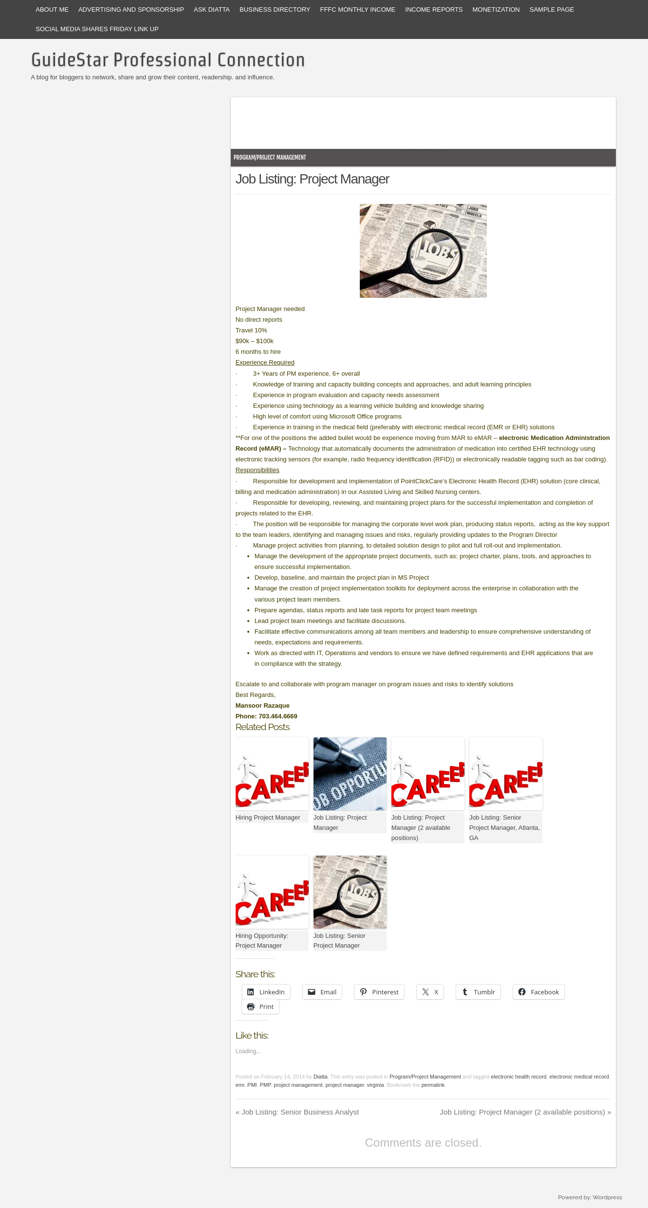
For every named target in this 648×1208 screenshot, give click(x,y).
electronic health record (518, 1077)
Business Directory (275, 9)
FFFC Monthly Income (357, 9)
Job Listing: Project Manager (340, 822)
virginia (375, 1085)
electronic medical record (579, 1077)
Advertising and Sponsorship (131, 9)
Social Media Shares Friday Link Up (97, 29)
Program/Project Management (270, 157)
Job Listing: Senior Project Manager (340, 941)
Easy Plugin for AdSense (417, 149)
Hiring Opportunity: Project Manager (262, 941)
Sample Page (552, 9)
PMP (265, 1085)
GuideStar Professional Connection (168, 59)
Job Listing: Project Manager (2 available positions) (420, 828)
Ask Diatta (212, 9)
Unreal (442, 149)
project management (298, 1085)
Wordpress (607, 1197)
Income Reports (434, 9)
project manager (345, 1085)
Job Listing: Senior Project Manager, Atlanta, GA (504, 828)
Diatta (321, 1077)
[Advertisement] (410, 126)
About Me (52, 9)
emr (240, 1085)
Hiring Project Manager (268, 817)
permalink (433, 1085)
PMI (252, 1085)
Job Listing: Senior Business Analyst (297, 1112)
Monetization (496, 9)
